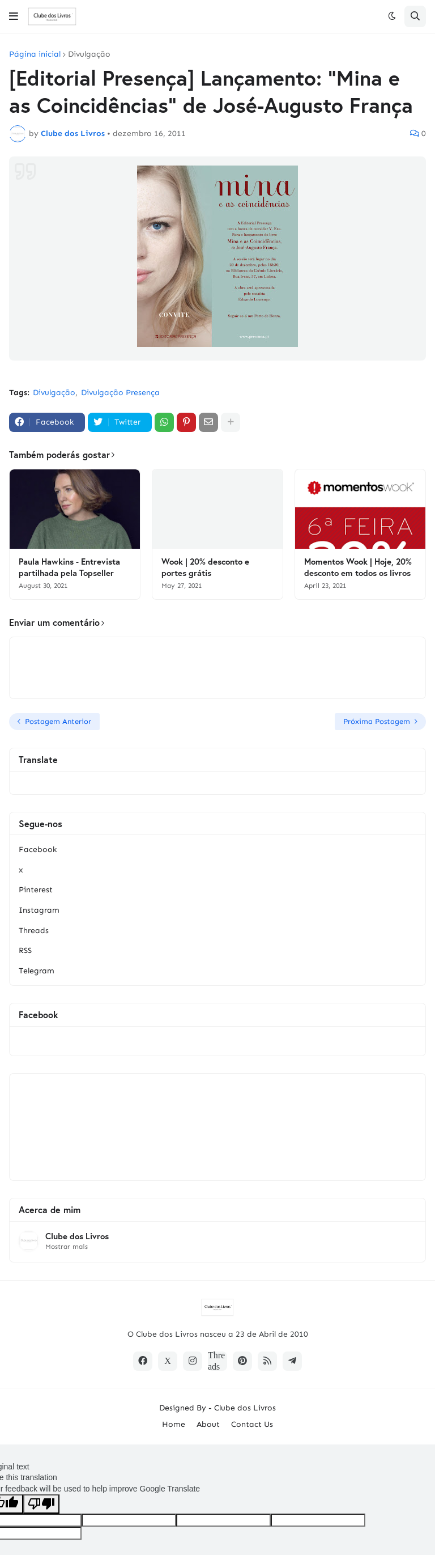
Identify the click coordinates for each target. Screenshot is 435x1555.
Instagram (39, 910)
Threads (34, 930)
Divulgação (89, 54)
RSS (25, 950)
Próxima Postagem (376, 721)
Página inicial (35, 54)
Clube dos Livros (77, 1236)
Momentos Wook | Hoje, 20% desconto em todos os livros (358, 567)
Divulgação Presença (120, 392)
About (208, 1424)
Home (173, 1424)
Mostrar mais (66, 1247)
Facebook (38, 849)
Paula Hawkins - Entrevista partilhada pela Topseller (69, 567)
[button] (13, 16)
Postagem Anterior (58, 721)
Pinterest (36, 890)
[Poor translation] (41, 1504)
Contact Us (252, 1424)
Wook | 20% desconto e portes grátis (205, 567)
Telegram (36, 971)
